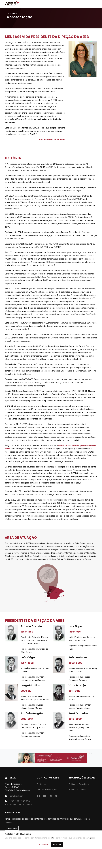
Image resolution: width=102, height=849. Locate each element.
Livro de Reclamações (47, 789)
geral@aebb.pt (14, 796)
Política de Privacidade (79, 784)
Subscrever (12, 828)
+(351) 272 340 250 (17, 801)
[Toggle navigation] (94, 4)
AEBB (12, 13)
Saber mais (43, 844)
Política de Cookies (77, 789)
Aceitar (57, 844)
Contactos (41, 784)
